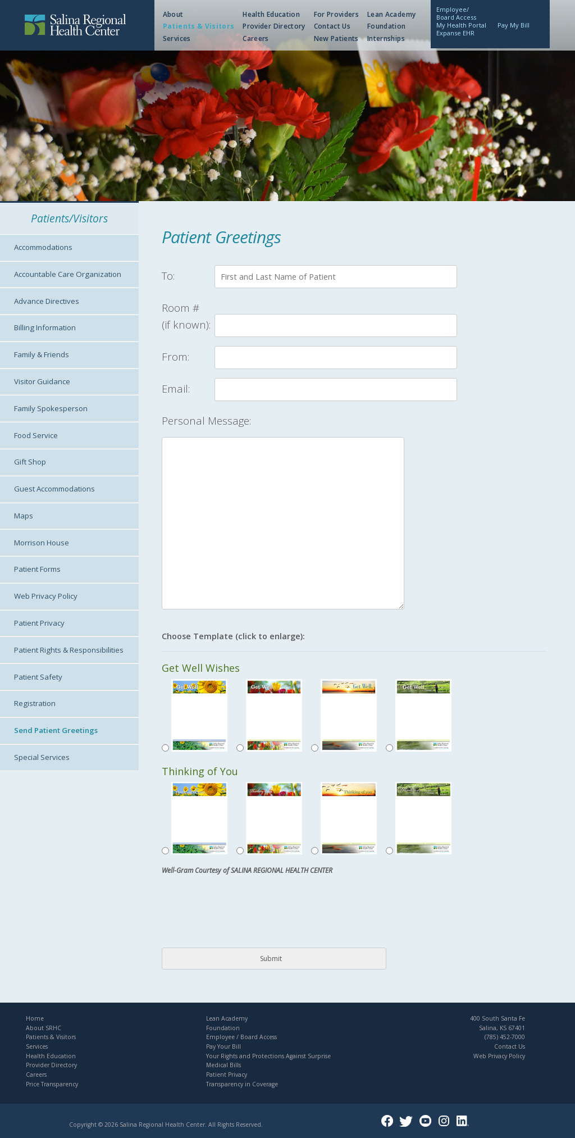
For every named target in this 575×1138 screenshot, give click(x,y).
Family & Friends (41, 354)
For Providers (336, 14)
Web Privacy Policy (45, 596)
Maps (23, 516)
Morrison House (41, 543)
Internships (386, 38)
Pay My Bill (514, 25)
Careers (256, 38)
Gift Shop (30, 462)
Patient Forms (37, 569)
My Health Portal (461, 25)
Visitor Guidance (42, 381)
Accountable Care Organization (67, 274)
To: (168, 275)
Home (35, 1018)
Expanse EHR (455, 33)
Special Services (42, 757)
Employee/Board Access (456, 13)
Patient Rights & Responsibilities (69, 650)
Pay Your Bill (223, 1046)
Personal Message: (206, 420)
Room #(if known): (186, 316)
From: (175, 356)
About (173, 14)
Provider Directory (274, 26)
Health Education (271, 14)
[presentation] (247, 915)
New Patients (336, 38)
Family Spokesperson (51, 408)
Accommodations (43, 247)
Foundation (386, 26)
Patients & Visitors (199, 26)
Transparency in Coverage (242, 1084)
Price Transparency (52, 1084)
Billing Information (45, 327)
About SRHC (43, 1028)
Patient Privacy (39, 623)
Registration (35, 703)
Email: (176, 388)
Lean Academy (391, 14)
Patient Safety (38, 677)
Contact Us (332, 26)
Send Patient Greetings (56, 730)
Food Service (36, 435)
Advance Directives (46, 301)
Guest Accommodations (54, 489)
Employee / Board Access (241, 1037)
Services (177, 38)
